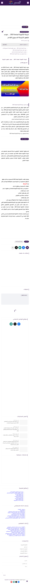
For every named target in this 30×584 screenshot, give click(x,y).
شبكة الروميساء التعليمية (10, 579)
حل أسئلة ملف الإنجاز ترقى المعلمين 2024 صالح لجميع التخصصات (11, 422)
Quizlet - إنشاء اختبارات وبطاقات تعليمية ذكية (16, 534)
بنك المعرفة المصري (19, 494)
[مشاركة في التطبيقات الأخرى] (12, 247)
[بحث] (2, 3)
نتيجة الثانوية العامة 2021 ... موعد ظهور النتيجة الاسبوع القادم (14, 48)
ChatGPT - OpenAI (21, 509)
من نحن (25, 546)
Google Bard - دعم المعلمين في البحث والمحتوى (15, 528)
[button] (23, 247)
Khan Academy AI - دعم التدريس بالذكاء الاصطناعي (15, 533)
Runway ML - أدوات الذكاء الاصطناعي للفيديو (16, 512)
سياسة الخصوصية (23, 553)
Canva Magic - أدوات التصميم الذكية (18, 514)
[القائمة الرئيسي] (28, 3)
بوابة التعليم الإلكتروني (19, 496)
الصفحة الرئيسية (24, 544)
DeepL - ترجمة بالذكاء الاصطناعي (18, 513)
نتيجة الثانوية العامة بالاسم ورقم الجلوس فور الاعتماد (12, 449)
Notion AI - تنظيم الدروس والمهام (18, 532)
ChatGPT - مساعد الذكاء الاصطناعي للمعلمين (16, 527)
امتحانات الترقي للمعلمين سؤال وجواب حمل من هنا (11, 436)
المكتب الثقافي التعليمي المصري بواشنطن (15, 493)
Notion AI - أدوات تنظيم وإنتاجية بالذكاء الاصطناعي (15, 518)
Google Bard (22, 510)
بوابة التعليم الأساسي (19, 498)
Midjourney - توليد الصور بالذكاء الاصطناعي (16, 511)
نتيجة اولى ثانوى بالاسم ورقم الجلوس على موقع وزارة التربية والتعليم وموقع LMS (11, 430)
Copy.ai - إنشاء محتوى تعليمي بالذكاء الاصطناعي (15, 531)
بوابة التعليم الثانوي (19, 499)
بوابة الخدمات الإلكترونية (18, 500)
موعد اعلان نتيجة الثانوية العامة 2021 (19, 50)
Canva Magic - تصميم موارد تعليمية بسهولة (16, 529)
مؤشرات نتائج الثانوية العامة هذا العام (19, 52)
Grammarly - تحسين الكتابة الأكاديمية (17, 530)
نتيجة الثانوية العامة (24, 31)
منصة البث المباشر (19, 497)
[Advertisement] (15, 16)
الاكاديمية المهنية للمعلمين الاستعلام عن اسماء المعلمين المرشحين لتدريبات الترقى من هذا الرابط (11, 443)
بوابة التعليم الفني (19, 495)
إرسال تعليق (24, 295)
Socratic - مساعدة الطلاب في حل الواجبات (17, 535)
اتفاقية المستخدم (24, 551)
